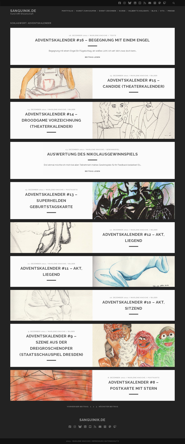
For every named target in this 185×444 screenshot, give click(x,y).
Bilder (154, 76)
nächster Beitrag (108, 407)
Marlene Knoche (99, 35)
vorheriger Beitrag (78, 407)
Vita (162, 11)
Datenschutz (112, 441)
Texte (113, 35)
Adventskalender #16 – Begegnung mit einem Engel (92, 40)
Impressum (97, 441)
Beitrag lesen (92, 57)
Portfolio (67, 11)
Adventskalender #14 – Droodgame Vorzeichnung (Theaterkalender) (51, 120)
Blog (154, 11)
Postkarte (72, 190)
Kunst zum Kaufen (86, 11)
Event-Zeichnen (107, 11)
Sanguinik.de (23, 11)
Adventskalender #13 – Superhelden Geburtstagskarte (51, 200)
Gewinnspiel (112, 149)
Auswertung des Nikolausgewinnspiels (92, 154)
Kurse (122, 11)
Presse (171, 11)
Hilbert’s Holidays (138, 11)
